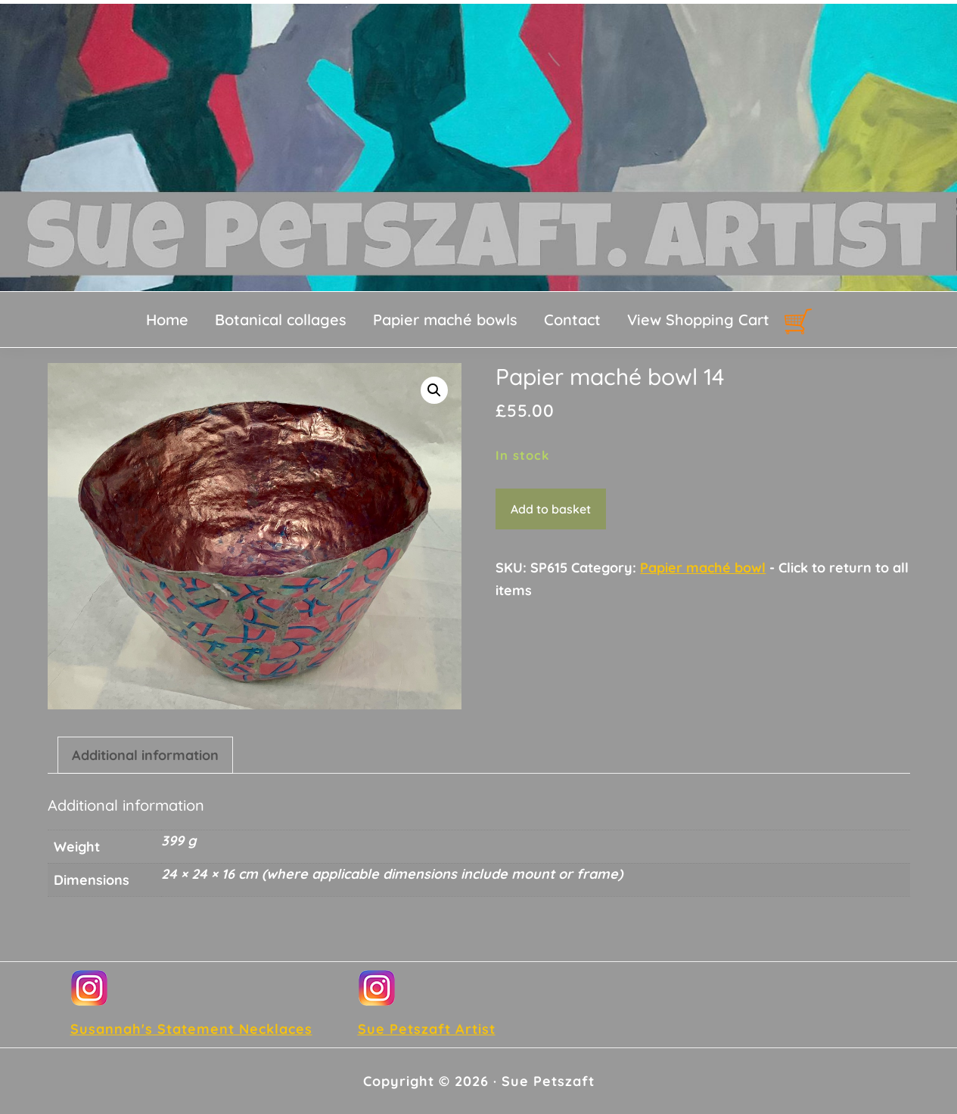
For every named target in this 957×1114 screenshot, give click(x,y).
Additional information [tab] (145, 755)
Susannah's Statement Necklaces (191, 1029)
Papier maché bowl (703, 567)
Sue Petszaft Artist (427, 1029)
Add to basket (551, 509)
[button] (434, 390)
